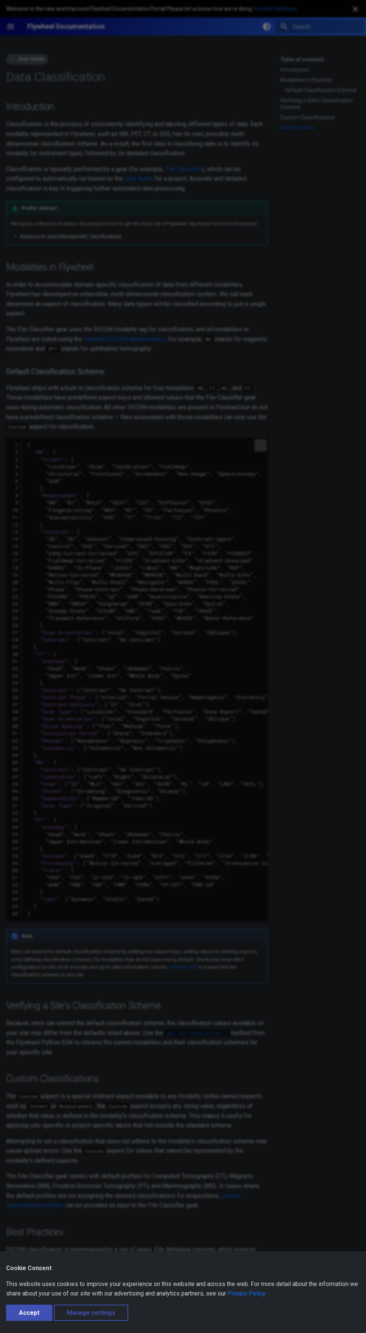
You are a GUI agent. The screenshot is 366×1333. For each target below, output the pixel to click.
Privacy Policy (246, 1293)
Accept (29, 1312)
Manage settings (91, 1312)
